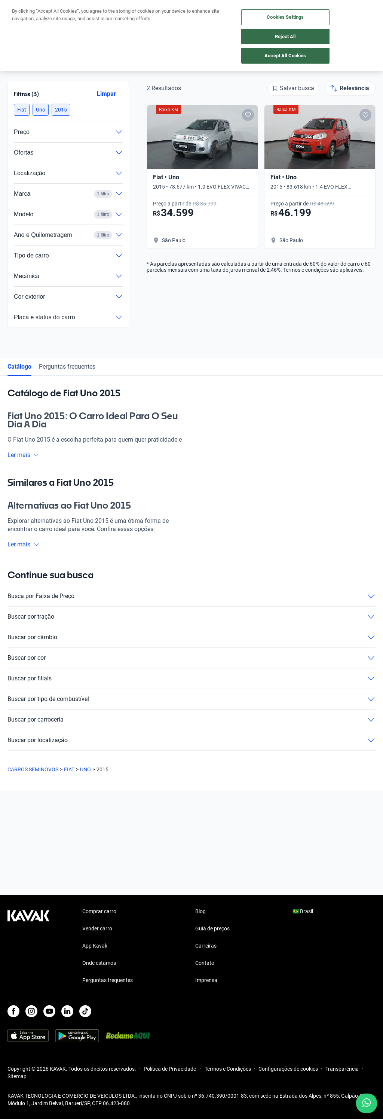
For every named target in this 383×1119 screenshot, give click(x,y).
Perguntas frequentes (67, 366)
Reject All (285, 36)
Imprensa (206, 980)
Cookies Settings (285, 17)
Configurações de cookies (288, 1069)
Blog (200, 911)
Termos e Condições (228, 1069)
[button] (22, 110)
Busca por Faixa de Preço (191, 596)
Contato (204, 963)
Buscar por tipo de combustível (191, 699)
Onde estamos (99, 963)
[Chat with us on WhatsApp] (366, 1103)
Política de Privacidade (170, 1069)
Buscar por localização (191, 740)
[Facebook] (13, 1011)
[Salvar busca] (293, 88)
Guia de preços (212, 929)
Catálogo (19, 366)
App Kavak (94, 946)
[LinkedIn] (67, 1011)
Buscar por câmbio (191, 637)
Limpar (106, 93)
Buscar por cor (191, 658)
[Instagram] (31, 1011)
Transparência (342, 1069)
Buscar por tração (191, 617)
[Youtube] (49, 1011)
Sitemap (17, 1076)
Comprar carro (99, 911)
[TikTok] (85, 1011)
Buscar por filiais (191, 678)
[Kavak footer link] (28, 946)
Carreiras (206, 946)
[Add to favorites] (248, 115)
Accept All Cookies (285, 55)
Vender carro (97, 929)
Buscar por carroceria (191, 720)
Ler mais (23, 454)
